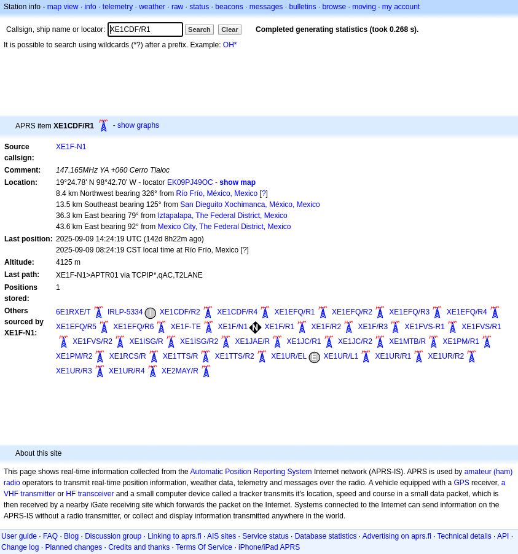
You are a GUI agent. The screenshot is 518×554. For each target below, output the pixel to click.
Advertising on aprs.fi (397, 536)
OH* (230, 45)
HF (71, 494)
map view (63, 6)
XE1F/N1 (233, 326)
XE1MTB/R (407, 341)
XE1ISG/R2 (199, 341)
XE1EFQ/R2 (352, 312)
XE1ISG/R (146, 341)
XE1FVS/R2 (92, 341)
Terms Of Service (204, 547)
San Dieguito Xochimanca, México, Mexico (250, 204)
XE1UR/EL (289, 356)
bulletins (302, 6)
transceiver (96, 494)
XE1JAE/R (252, 341)
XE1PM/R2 (74, 356)
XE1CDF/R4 (237, 312)
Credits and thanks (139, 547)
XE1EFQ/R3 (409, 312)
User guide (19, 536)
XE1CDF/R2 (180, 312)
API (503, 536)
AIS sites (221, 536)
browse (334, 6)
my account (401, 6)
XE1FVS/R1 (481, 326)
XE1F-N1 (71, 146)
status (199, 6)
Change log (20, 547)
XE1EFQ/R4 (467, 312)
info (90, 6)
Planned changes (73, 547)
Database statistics (326, 536)
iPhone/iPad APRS (269, 547)
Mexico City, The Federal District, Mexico (224, 226)
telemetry (118, 6)
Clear (229, 29)
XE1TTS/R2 (234, 356)
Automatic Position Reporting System (251, 471)
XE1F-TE (186, 326)
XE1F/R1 (279, 326)
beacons (229, 6)
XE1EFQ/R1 (295, 312)
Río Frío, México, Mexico (217, 193)
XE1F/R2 (326, 326)
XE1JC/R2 (355, 341)
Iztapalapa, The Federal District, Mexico (223, 215)
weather (152, 6)
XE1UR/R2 (446, 356)
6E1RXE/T (73, 312)
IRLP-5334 (125, 312)
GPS (461, 482)
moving (364, 6)
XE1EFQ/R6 (133, 326)
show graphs (138, 125)
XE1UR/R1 (393, 356)
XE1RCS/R (127, 356)
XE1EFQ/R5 (76, 326)
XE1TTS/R (180, 356)
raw (177, 6)
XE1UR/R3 (74, 371)
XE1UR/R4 (127, 371)
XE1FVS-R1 (425, 326)
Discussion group (113, 536)
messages (266, 6)
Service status (265, 536)
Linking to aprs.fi (174, 536)
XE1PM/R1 (461, 341)
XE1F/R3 (373, 326)
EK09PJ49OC (190, 182)
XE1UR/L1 (341, 356)
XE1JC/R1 (304, 341)
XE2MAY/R (180, 371)
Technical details (465, 536)
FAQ (50, 536)
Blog (71, 536)
